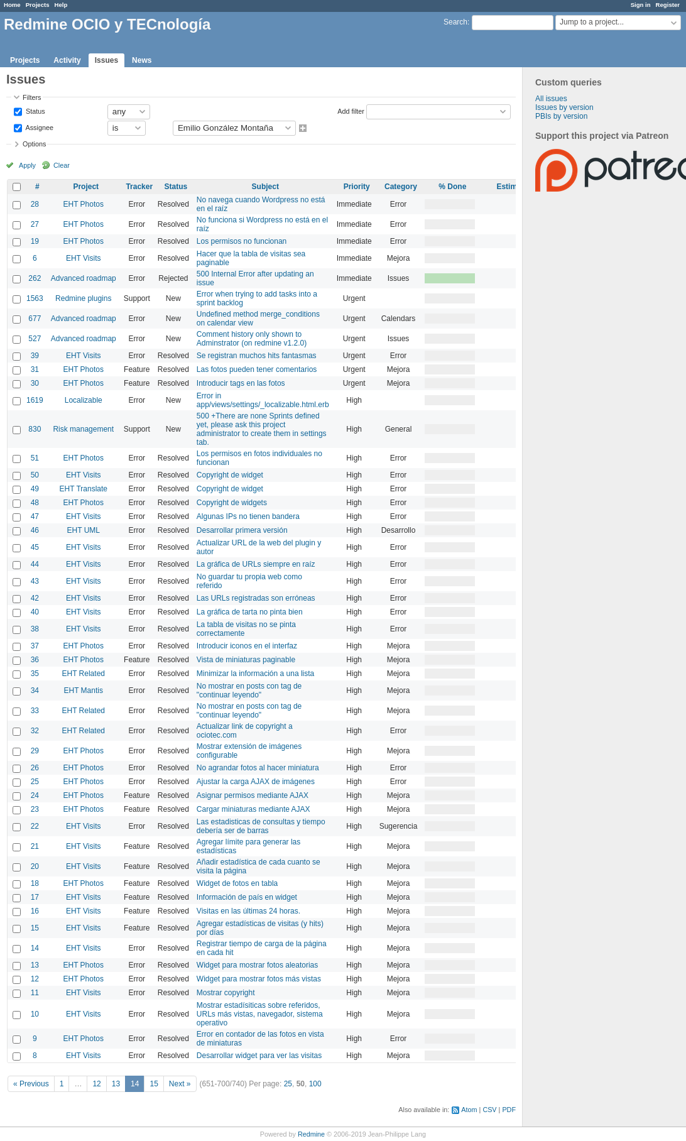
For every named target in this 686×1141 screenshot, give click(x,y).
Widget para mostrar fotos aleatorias (257, 965)
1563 (34, 298)
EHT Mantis (83, 690)
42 (35, 598)
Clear (61, 165)
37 (35, 645)
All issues (551, 98)
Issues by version (564, 107)
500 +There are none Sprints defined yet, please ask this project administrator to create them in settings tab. (262, 429)
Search (455, 22)
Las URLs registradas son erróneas (256, 598)
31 (35, 369)
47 (35, 516)
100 (315, 1083)
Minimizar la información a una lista (255, 673)
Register (668, 4)
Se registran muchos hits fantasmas (257, 355)
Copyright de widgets (232, 502)
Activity (66, 60)
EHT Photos (83, 204)
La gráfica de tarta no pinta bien (250, 612)
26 (35, 767)
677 (34, 318)
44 (35, 564)
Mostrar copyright (226, 992)
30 (35, 383)
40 (35, 612)
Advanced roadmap (83, 278)
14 (35, 948)
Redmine (311, 1134)
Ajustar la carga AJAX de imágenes (256, 781)
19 (35, 241)
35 (35, 673)
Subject (265, 186)
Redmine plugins (83, 298)
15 (35, 928)
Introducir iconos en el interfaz (247, 645)
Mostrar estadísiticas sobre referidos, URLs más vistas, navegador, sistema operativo (260, 1014)
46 (35, 530)
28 (35, 204)
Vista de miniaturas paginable (246, 659)
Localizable (83, 400)
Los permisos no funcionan (241, 241)
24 (35, 795)
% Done (452, 186)
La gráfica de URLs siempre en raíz (256, 564)
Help (61, 4)
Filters (32, 97)
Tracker (139, 186)
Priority (357, 186)
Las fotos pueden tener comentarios (257, 369)
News (141, 60)
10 (35, 1014)
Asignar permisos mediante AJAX (252, 795)
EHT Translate (83, 488)
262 (34, 278)
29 (35, 750)
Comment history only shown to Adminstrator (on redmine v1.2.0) (252, 338)
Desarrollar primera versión (242, 530)
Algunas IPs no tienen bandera (248, 516)
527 (34, 338)
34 (35, 690)
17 (35, 897)
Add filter (350, 110)
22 (35, 826)
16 (35, 911)
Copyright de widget (230, 475)
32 (35, 730)
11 (35, 992)
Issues (106, 60)
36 (35, 659)
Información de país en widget (247, 897)
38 (35, 629)
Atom (469, 1109)
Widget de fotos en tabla (237, 883)
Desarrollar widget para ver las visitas (259, 1055)
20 (35, 866)
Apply (27, 165)
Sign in (641, 4)
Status (34, 110)
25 (35, 781)
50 (35, 475)
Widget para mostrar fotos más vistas (259, 978)
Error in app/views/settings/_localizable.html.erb (263, 400)
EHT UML (83, 530)
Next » (180, 1083)
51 (35, 458)
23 (35, 809)
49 (35, 488)
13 (35, 965)
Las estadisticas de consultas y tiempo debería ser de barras (261, 826)
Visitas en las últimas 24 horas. (248, 911)
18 (35, 883)
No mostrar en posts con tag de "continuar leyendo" (249, 690)
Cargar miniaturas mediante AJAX (253, 809)
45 (35, 547)
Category (400, 186)
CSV (489, 1109)
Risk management (83, 429)
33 (35, 710)
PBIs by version (561, 116)
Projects (38, 4)
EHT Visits (83, 258)
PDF (509, 1109)
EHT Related (83, 673)
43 (35, 581)
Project (86, 186)
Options (34, 144)
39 (35, 355)
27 (35, 224)
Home (12, 4)
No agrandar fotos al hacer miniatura (258, 767)
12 (35, 978)
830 (34, 429)
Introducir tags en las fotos (241, 383)
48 (35, 502)
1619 (34, 400)
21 (35, 846)
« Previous (31, 1083)
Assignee (38, 127)
